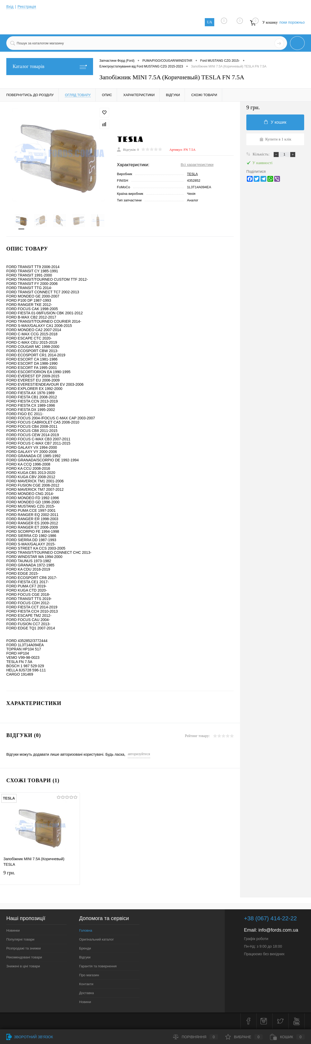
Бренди (85, 949)
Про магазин (89, 976)
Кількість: (262, 154)
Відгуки (84, 958)
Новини (85, 1002)
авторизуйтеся (139, 754)
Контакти (86, 984)
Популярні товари (20, 940)
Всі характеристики (197, 165)
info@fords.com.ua (278, 930)
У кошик (275, 122)
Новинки (13, 931)
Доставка (86, 993)
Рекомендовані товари (24, 958)
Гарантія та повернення (98, 967)
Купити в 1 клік (275, 139)
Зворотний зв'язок (29, 1037)
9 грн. (39, 878)
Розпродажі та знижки (23, 949)
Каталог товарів (50, 66)
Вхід (9, 6)
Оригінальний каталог (96, 940)
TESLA (192, 174)
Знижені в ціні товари (23, 967)
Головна (85, 931)
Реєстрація (27, 6)
